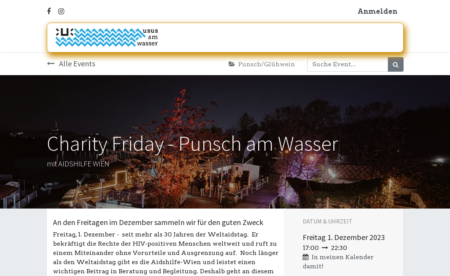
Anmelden (377, 11)
